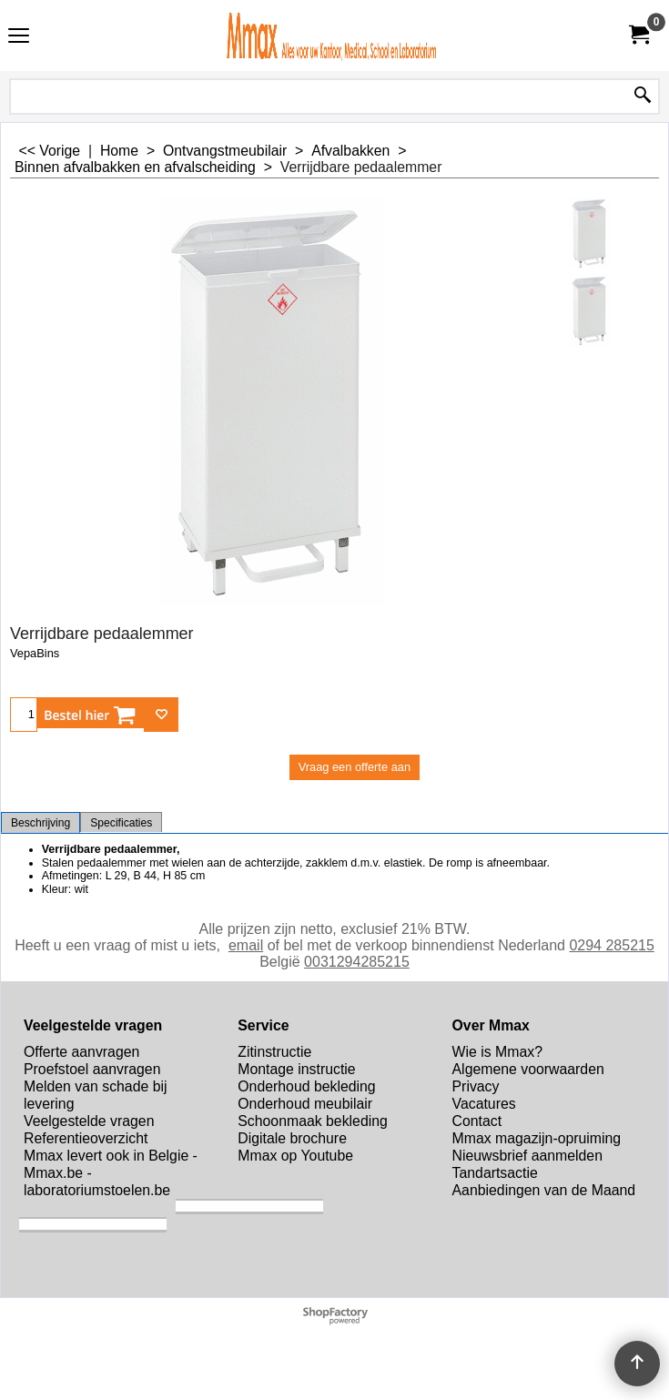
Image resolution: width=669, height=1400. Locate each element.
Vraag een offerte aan (355, 767)
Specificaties (121, 823)
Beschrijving (40, 823)
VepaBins (34, 653)
